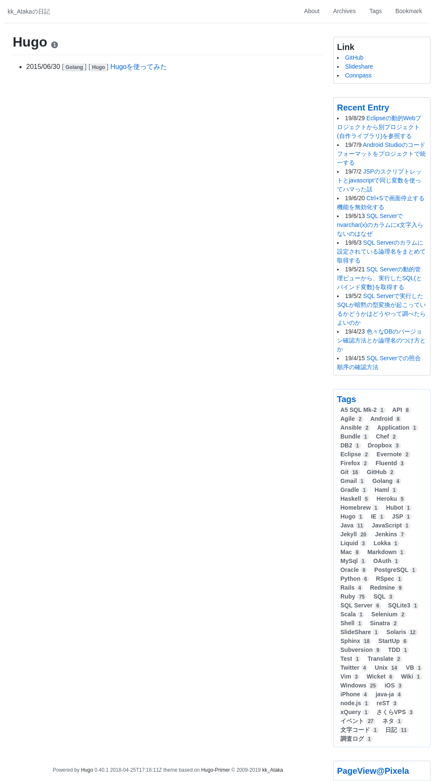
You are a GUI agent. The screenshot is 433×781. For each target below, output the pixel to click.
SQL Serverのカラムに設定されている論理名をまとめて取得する (381, 251)
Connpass (358, 75)
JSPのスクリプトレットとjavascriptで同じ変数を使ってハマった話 (379, 180)
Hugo (87, 770)
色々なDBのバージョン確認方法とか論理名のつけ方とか (381, 340)
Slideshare (359, 66)
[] (75, 66)
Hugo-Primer (215, 770)
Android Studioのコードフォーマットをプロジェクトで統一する (381, 153)
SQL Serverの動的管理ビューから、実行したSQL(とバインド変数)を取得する (379, 278)
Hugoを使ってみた (138, 66)
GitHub (354, 57)
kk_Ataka (272, 770)
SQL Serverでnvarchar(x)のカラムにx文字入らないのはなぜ (380, 224)
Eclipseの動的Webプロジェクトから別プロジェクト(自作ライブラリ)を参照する (379, 127)
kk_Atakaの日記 (29, 11)
